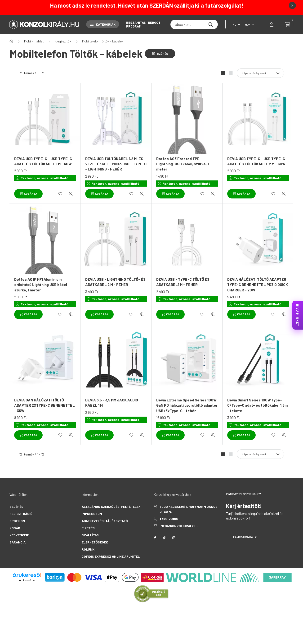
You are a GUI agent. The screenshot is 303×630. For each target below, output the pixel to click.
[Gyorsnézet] (71, 193)
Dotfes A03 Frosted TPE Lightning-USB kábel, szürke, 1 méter (182, 163)
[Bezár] (292, 5)
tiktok (164, 538)
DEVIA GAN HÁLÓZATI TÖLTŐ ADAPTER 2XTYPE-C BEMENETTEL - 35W (44, 405)
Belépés (16, 507)
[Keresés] (211, 24)
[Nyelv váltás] (235, 24)
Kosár (14, 528)
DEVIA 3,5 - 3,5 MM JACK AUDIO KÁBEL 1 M (111, 402)
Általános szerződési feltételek (111, 507)
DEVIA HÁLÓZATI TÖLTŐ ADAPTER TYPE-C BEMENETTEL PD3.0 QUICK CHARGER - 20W (257, 284)
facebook (155, 538)
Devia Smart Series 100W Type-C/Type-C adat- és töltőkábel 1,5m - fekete (257, 405)
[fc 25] (194, 24)
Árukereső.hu (27, 580)
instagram (173, 538)
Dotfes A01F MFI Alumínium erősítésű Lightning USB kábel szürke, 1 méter (40, 284)
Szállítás (90, 535)
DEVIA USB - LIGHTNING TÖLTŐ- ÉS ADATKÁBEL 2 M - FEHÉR (115, 282)
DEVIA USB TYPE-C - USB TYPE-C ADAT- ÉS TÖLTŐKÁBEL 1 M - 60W (43, 161)
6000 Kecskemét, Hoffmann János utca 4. (189, 509)
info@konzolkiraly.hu (179, 526)
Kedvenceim (19, 535)
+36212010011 (170, 519)
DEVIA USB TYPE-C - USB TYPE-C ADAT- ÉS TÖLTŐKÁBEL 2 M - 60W (256, 161)
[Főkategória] (11, 41)
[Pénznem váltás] (248, 24)
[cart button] (288, 24)
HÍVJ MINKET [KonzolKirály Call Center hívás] (298, 315)
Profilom (17, 521)
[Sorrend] (260, 73)
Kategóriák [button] (103, 24)
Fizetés (88, 528)
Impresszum (92, 514)
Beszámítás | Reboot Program (143, 24)
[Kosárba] (28, 193)
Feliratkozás (245, 536)
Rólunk (88, 549)
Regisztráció (20, 514)
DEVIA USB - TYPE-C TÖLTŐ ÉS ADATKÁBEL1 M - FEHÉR (182, 282)
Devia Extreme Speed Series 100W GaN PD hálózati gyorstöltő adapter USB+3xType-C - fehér (187, 405)
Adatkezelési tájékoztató (105, 521)
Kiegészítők (63, 41)
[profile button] (271, 24)
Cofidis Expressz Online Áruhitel (111, 556)
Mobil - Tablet (34, 41)
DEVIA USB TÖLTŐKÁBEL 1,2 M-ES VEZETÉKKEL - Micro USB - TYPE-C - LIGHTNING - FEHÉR (116, 163)
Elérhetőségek (95, 542)
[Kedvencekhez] (60, 193)
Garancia (17, 542)
